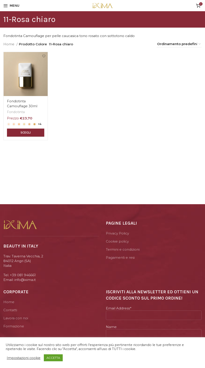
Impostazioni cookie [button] (23, 358)
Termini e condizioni (123, 249)
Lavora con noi (15, 318)
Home (9, 44)
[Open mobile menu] (11, 5)
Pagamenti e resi (120, 257)
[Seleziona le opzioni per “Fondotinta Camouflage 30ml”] (25, 132)
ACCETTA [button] (53, 357)
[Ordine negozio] (179, 44)
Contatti (10, 310)
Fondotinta (16, 112)
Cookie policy (117, 241)
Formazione (13, 326)
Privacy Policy (117, 233)
